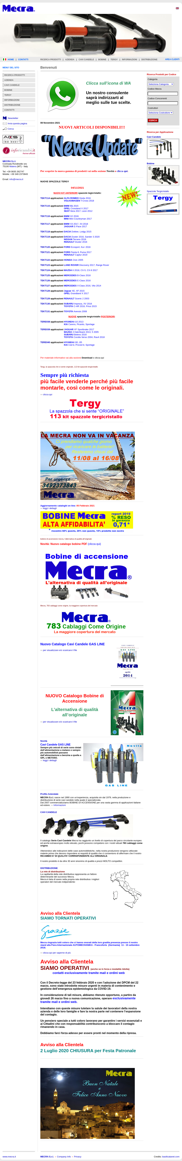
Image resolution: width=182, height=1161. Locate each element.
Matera (12, 166)
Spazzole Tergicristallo (158, 191)
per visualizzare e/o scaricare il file (60, 650)
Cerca (11, 129)
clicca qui (47, 394)
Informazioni (60, 805)
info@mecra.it (16, 179)
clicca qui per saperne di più (57, 952)
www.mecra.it (9, 1156)
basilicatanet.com (170, 1156)
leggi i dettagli (50, 508)
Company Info (64, 1156)
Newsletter (13, 118)
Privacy (77, 1156)
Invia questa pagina (17, 123)
